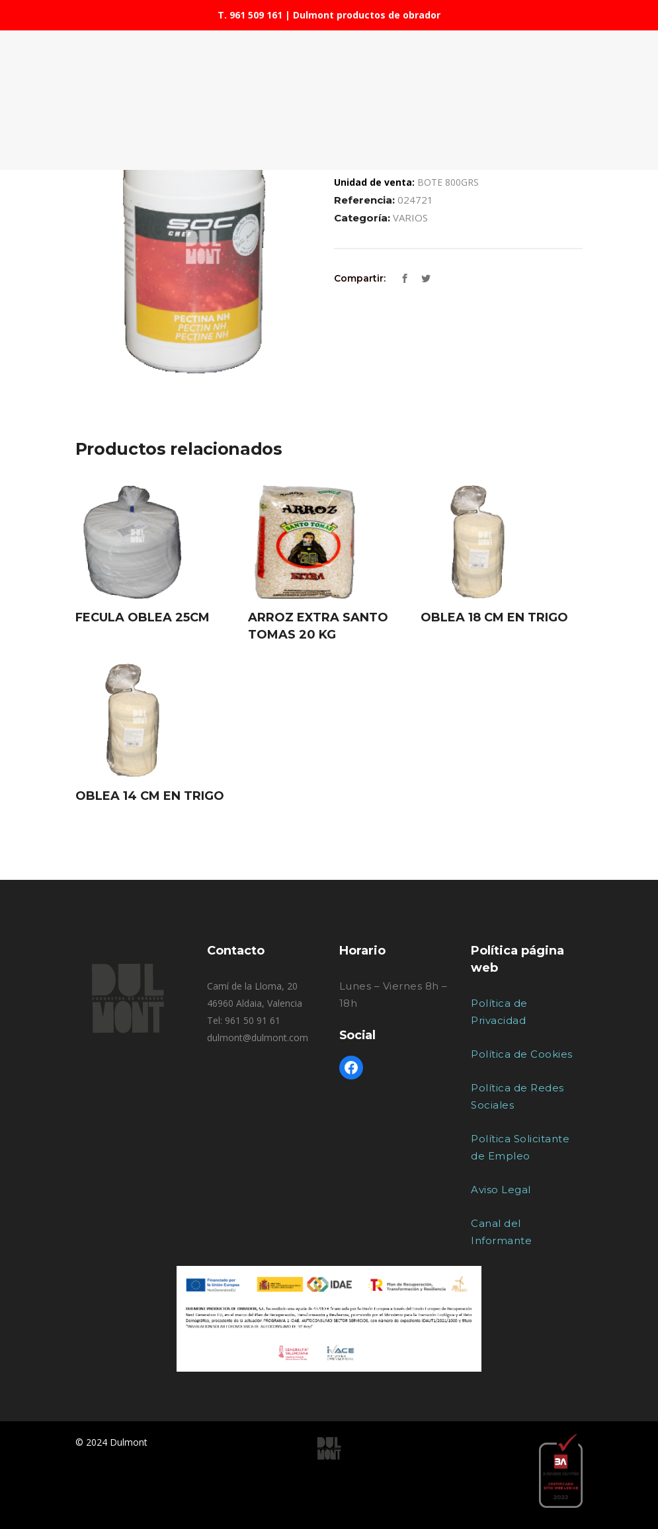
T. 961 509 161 (250, 15)
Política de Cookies (522, 1054)
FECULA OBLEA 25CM (142, 617)
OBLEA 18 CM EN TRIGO (494, 617)
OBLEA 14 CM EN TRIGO (149, 796)
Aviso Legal (501, 1189)
